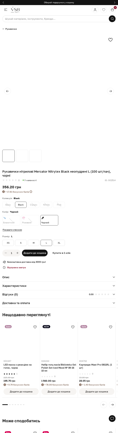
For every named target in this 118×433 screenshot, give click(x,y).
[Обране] (103, 9)
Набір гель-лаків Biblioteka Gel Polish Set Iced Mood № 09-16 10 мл (58, 367)
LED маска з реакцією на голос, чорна (18, 366)
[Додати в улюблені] (35, 326)
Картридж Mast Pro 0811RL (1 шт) (95, 366)
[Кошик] (112, 9)
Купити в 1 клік (62, 252)
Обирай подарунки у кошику (59, 2)
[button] (59, 277)
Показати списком (12, 229)
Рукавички (9, 29)
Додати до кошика (35, 252)
